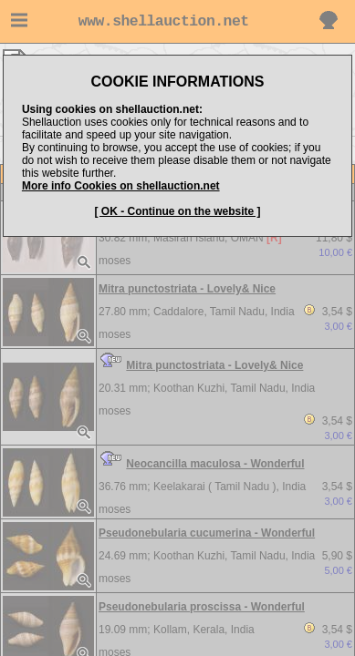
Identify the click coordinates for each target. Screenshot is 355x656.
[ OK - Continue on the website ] (178, 211)
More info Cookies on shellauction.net (121, 185)
